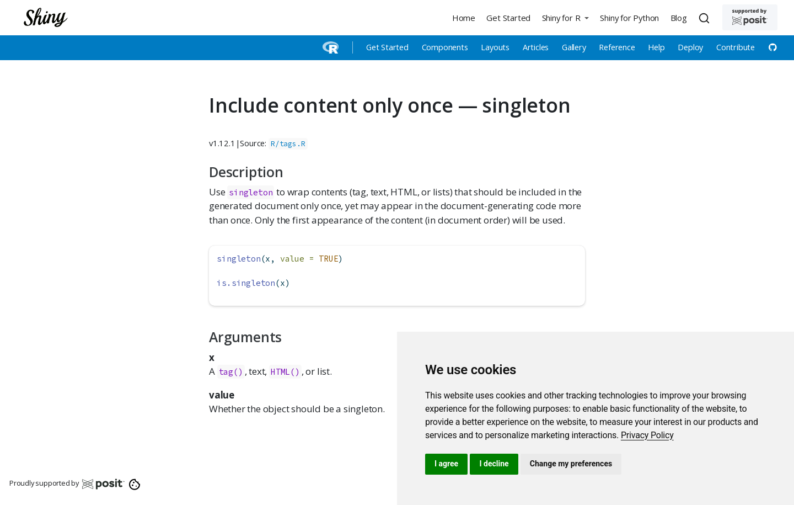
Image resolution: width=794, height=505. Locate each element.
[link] (647, 435)
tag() (231, 371)
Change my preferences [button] (571, 463)
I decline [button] (493, 463)
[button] (565, 17)
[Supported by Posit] (749, 17)
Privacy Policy (647, 435)
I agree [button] (446, 463)
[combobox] (706, 17)
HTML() (285, 371)
